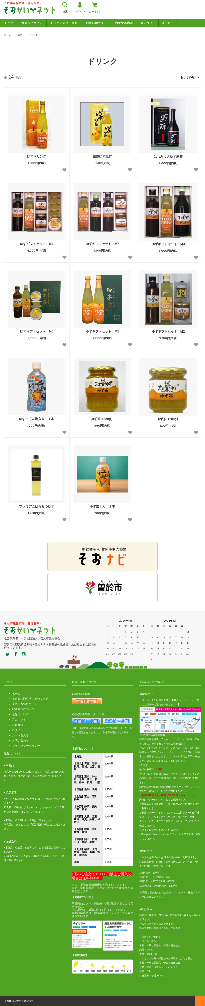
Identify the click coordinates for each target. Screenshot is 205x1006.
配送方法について (23, 709)
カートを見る (20, 735)
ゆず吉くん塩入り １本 (36, 419)
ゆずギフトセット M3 (168, 244)
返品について (20, 714)
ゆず (19, 35)
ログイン (17, 730)
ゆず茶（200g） (168, 419)
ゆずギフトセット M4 (36, 244)
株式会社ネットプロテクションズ (181, 773)
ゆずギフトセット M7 (102, 244)
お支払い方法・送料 (64, 23)
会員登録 (17, 724)
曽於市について (31, 23)
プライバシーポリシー (26, 745)
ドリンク (33, 35)
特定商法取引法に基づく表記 (30, 698)
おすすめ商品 (124, 23)
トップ (8, 23)
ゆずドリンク (36, 156)
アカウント (19, 719)
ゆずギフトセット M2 (168, 331)
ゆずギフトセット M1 (102, 331)
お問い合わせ (20, 740)
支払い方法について (24, 703)
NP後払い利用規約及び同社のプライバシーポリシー (167, 786)
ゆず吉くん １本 (102, 506)
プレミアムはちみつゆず (36, 506)
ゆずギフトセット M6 (36, 331)
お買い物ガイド (96, 23)
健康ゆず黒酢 (102, 156)
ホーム (7, 35)
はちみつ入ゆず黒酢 (168, 156)
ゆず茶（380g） (102, 419)
